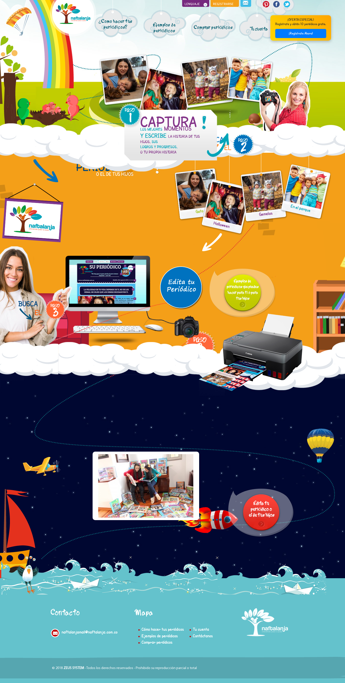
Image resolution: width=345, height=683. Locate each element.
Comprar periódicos (157, 642)
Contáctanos (203, 635)
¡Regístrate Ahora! (301, 32)
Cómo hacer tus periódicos (163, 629)
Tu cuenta (201, 629)
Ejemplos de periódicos (160, 635)
